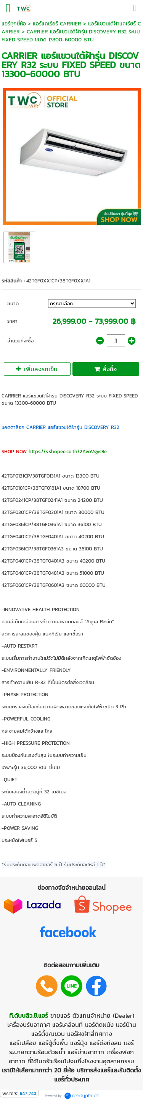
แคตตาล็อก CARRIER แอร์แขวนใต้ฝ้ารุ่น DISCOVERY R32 (60, 427)
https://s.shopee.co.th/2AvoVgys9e (68, 451)
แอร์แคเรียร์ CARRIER (57, 24)
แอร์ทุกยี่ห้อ (14, 24)
